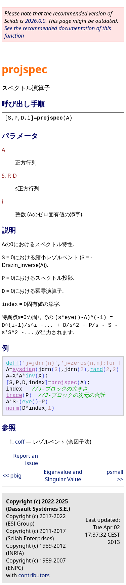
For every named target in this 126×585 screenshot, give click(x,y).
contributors (34, 575)
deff (12, 363)
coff (20, 441)
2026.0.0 (35, 21)
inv (30, 376)
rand (96, 370)
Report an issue (25, 459)
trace (14, 396)
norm (12, 408)
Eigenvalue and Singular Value (63, 475)
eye (27, 402)
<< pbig (12, 475)
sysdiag (23, 370)
